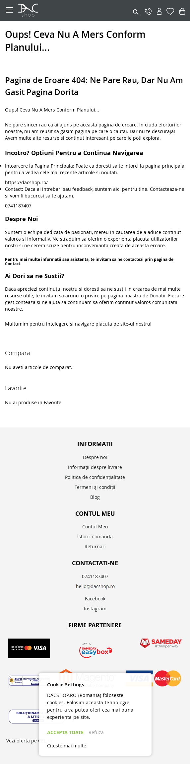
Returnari (95, 546)
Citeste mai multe (66, 745)
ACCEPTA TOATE (65, 732)
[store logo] (59, 10)
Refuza (96, 732)
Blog (95, 497)
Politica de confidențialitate (95, 477)
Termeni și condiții (95, 487)
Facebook (95, 598)
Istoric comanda (95, 536)
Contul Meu (95, 526)
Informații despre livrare (95, 467)
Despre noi (95, 457)
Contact (12, 264)
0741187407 (95, 576)
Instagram (95, 608)
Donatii (157, 295)
